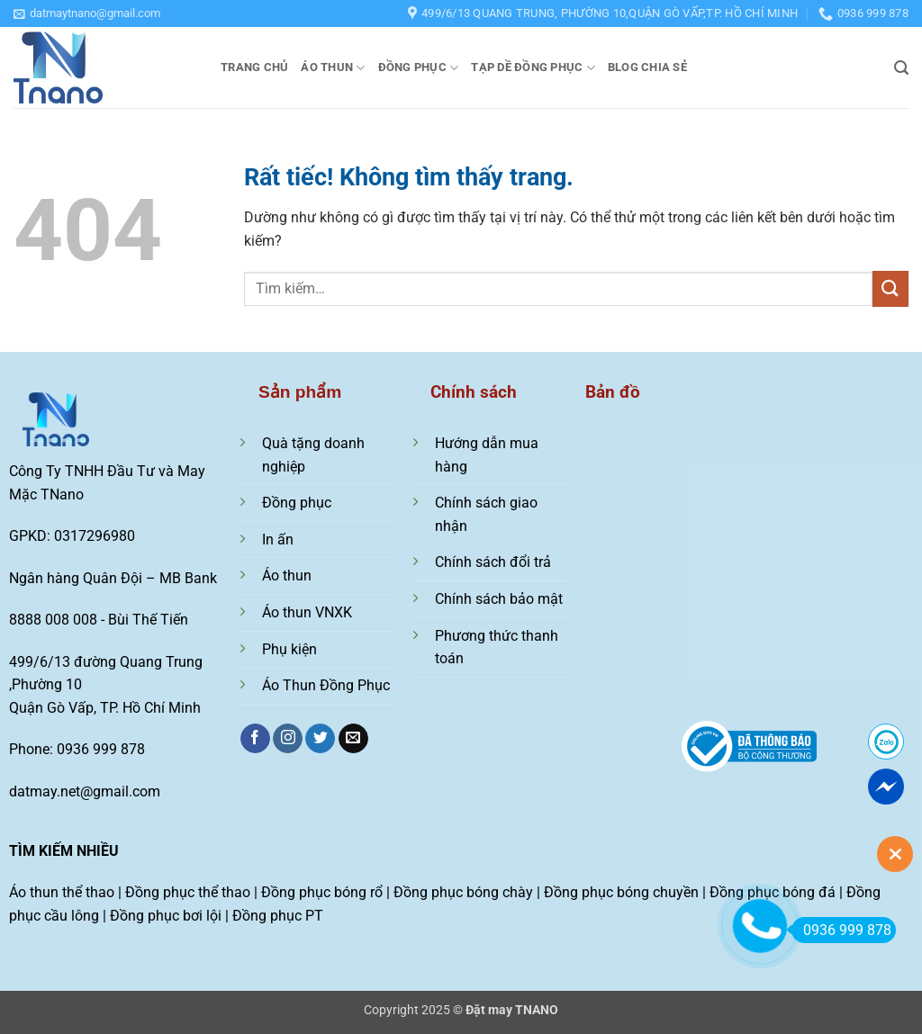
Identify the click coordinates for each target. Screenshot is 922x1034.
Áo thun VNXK (307, 612)
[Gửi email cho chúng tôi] (353, 739)
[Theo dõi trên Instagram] (288, 739)
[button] (87, 13)
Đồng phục (418, 67)
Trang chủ (254, 67)
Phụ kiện (289, 649)
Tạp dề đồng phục (533, 67)
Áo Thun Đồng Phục (326, 685)
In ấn (278, 539)
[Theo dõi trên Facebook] (255, 739)
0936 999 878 (841, 930)
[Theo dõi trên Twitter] (320, 739)
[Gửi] (890, 288)
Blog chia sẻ (647, 67)
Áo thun (333, 67)
